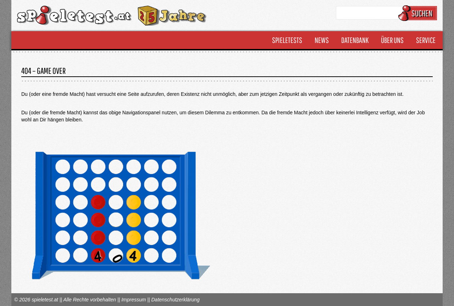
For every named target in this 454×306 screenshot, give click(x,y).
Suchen (418, 13)
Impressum (133, 299)
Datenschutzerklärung (175, 299)
